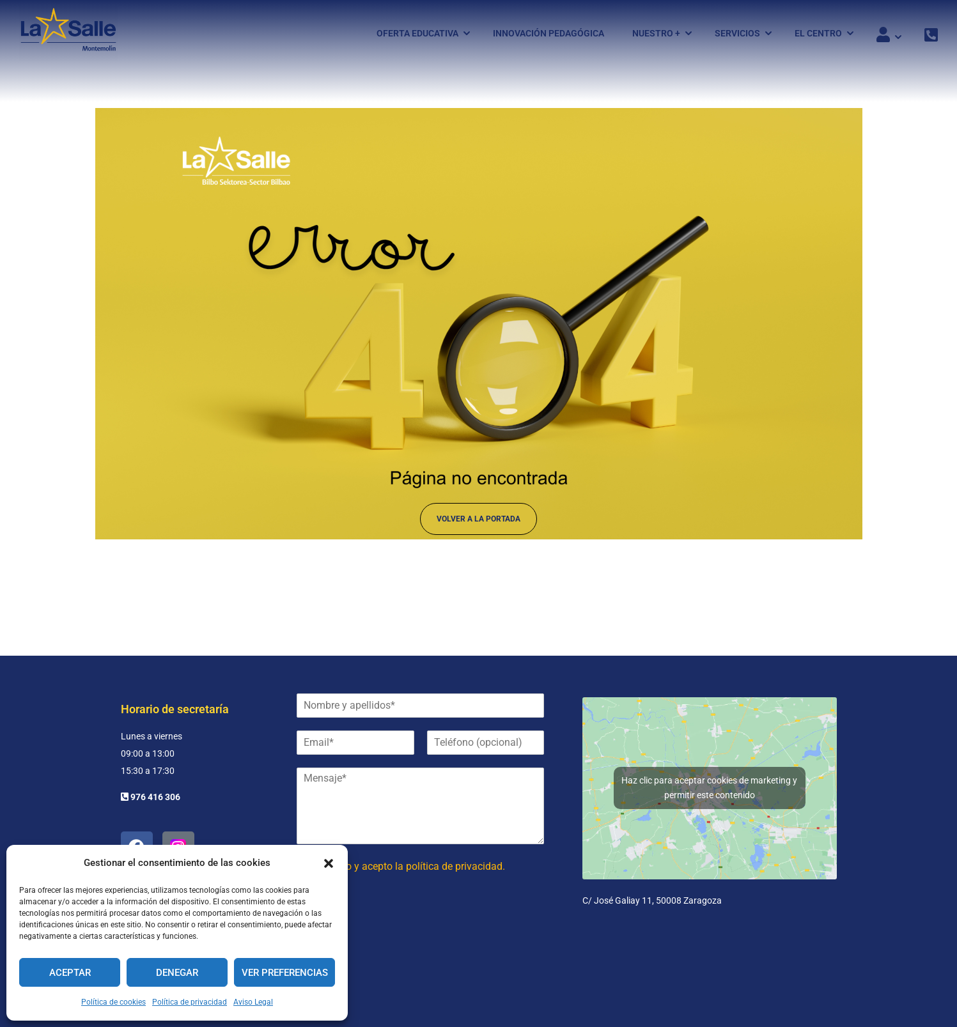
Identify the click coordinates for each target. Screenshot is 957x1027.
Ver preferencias (285, 972)
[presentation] (394, 937)
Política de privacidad (189, 1002)
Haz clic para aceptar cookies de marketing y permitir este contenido (709, 787)
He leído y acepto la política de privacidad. (410, 866)
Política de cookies (113, 1002)
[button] (328, 863)
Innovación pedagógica (548, 34)
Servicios (737, 34)
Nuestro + (656, 34)
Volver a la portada (478, 522)
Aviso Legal (253, 1002)
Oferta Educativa (417, 34)
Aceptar (70, 972)
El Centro (818, 34)
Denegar (177, 972)
